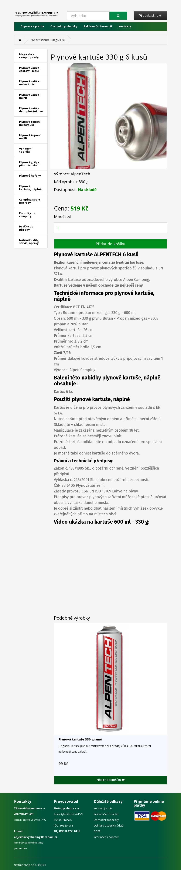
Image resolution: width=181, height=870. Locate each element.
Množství (62, 216)
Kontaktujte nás (103, 808)
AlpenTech (80, 173)
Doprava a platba (32, 26)
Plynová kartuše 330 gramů (80, 739)
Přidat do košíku (110, 243)
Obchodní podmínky (63, 26)
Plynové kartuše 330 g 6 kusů (48, 40)
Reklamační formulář (98, 26)
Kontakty (125, 26)
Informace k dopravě (106, 837)
